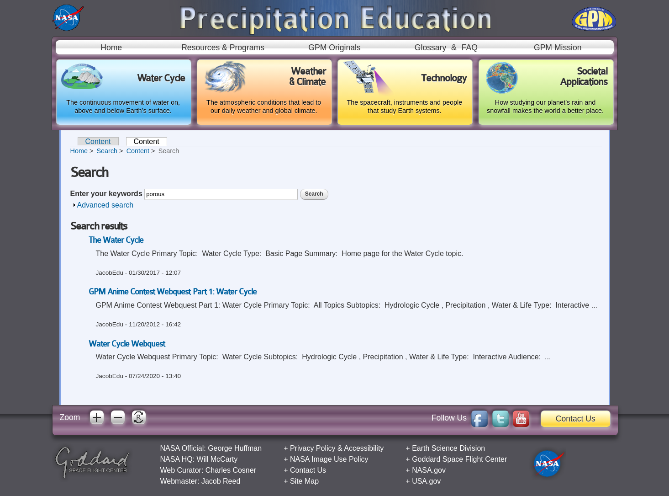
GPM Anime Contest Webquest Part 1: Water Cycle (173, 291)
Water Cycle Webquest (127, 343)
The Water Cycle (116, 240)
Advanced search (105, 205)
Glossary (430, 47)
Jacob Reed (220, 481)
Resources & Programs (222, 47)
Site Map (304, 481)
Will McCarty (217, 459)
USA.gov (426, 481)
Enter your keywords (107, 193)
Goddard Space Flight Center (459, 459)
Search (106, 151)
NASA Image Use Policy (329, 459)
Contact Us (575, 418)
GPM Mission (558, 47)
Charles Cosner (230, 470)
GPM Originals (334, 47)
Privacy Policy (313, 448)
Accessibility (364, 448)
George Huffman (235, 448)
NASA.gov (429, 470)
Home (111, 47)
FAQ (470, 47)
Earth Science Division (448, 448)
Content (98, 141)
